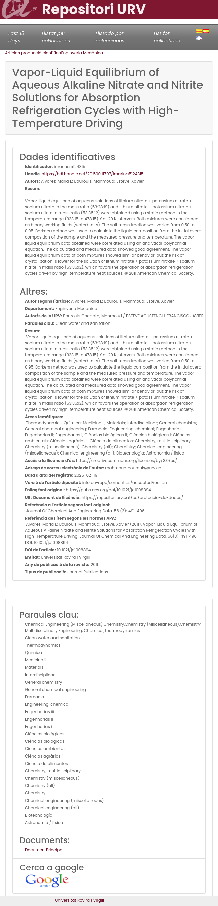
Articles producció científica (33, 53)
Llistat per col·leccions (56, 37)
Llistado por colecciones (110, 37)
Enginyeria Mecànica (82, 53)
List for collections (167, 37)
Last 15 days (16, 37)
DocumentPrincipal (44, 850)
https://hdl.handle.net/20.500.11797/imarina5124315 (93, 174)
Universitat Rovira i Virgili (79, 900)
